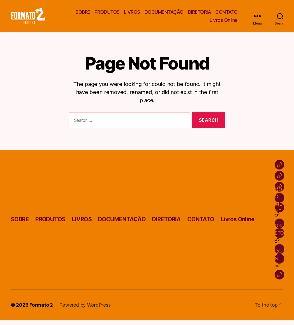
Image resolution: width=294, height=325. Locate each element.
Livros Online (224, 22)
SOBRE (82, 14)
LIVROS (132, 14)
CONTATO (226, 14)
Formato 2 (41, 310)
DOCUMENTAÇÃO (164, 14)
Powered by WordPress (85, 310)
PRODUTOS (107, 14)
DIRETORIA (199, 14)
